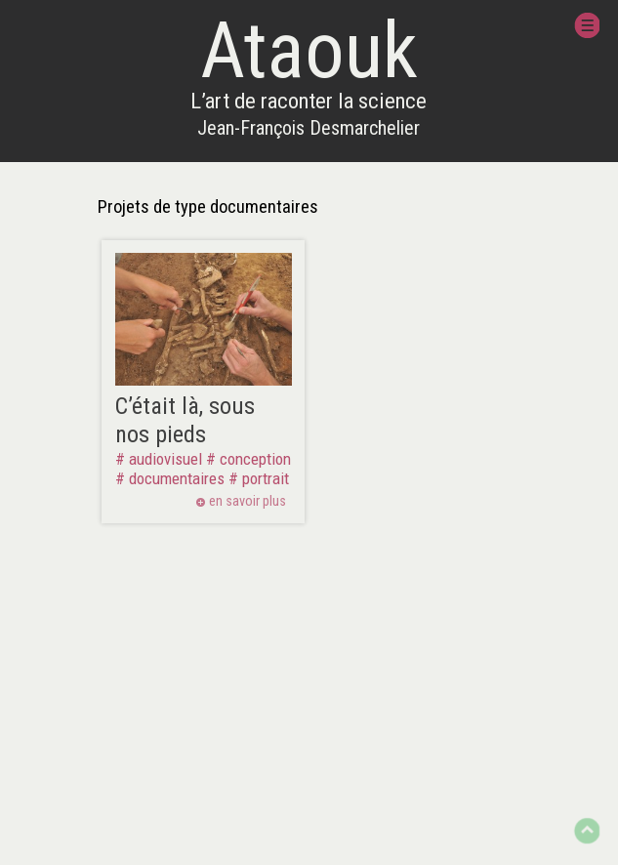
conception (255, 459)
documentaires (177, 478)
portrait (265, 478)
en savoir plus (247, 502)
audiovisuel (165, 459)
